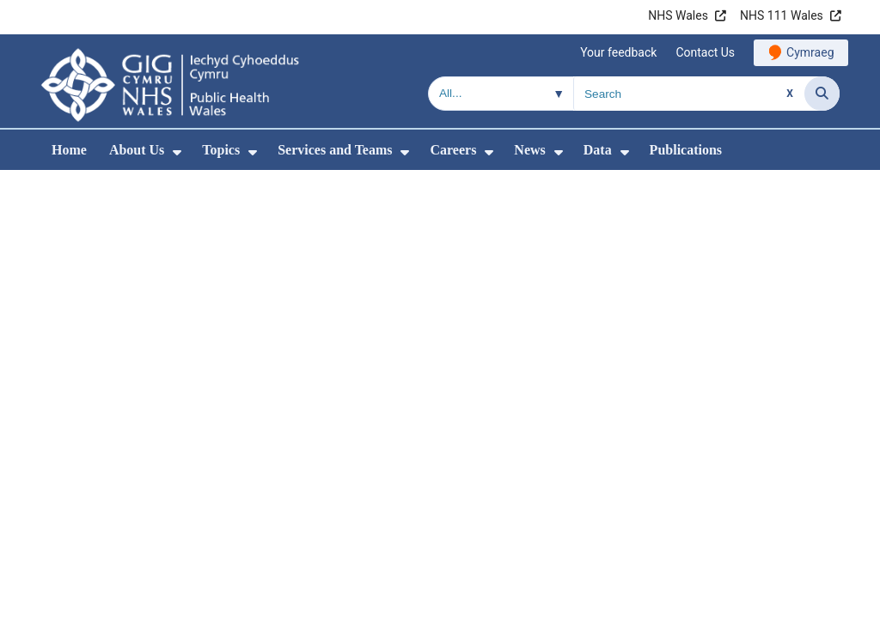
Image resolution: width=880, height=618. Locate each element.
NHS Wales (678, 15)
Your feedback (618, 52)
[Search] (822, 93)
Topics (221, 149)
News (529, 149)
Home (69, 149)
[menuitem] (177, 152)
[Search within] (501, 93)
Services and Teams (335, 149)
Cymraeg (810, 52)
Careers (453, 149)
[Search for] (689, 93)
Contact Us (705, 52)
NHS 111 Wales (781, 15)
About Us (136, 149)
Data (598, 149)
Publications (686, 149)
